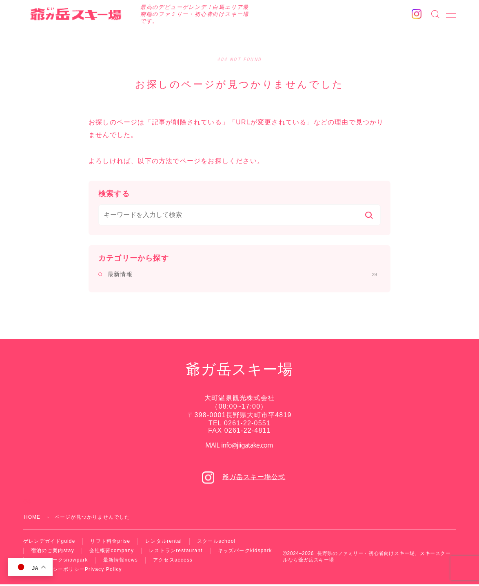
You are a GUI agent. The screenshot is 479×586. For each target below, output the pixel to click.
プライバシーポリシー (76, 571)
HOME (32, 517)
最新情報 (242, 274)
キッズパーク (245, 551)
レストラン (176, 551)
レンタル (164, 541)
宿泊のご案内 (52, 551)
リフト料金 (111, 541)
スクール (216, 541)
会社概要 (111, 551)
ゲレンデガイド (49, 541)
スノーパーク (59, 561)
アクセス (173, 561)
